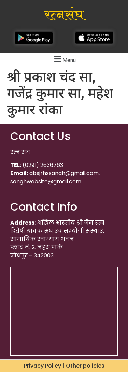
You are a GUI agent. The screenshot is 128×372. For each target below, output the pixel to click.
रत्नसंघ (64, 15)
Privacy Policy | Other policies (64, 366)
